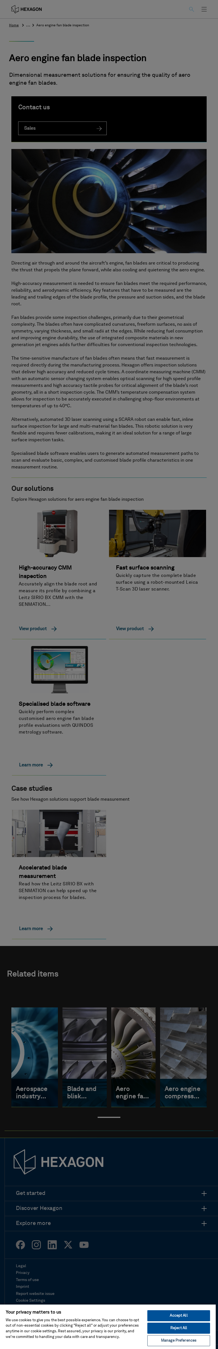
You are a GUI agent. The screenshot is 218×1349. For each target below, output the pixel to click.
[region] (108, 1326)
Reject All (178, 1328)
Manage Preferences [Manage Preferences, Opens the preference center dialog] (178, 1340)
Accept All (178, 1316)
